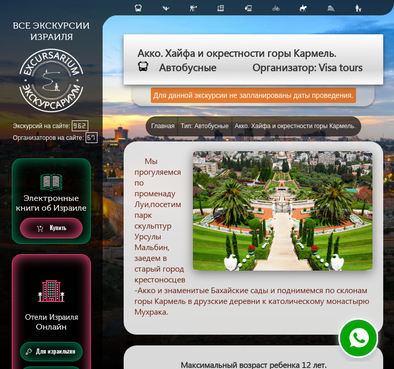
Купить (51, 228)
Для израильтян (50, 351)
